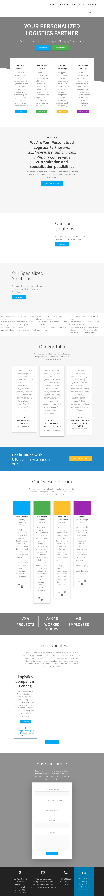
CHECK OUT (52, 742)
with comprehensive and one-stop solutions (52, 152)
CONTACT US (60, 48)
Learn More (19, 297)
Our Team (92, 4)
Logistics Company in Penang (25, 681)
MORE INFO (43, 48)
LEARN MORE (21, 111)
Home (53, 4)
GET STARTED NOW (52, 183)
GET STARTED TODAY (80, 458)
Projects (64, 4)
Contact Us (91, 12)
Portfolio (78, 4)
